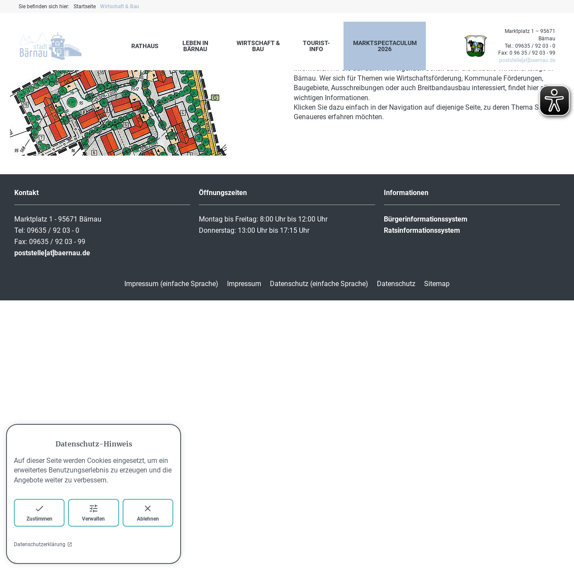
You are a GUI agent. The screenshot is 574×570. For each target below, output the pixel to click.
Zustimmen (39, 512)
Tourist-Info (316, 45)
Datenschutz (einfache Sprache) (319, 553)
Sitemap (437, 553)
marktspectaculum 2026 (385, 45)
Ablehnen (148, 512)
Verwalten (93, 512)
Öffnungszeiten (223, 462)
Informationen (406, 462)
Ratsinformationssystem (422, 500)
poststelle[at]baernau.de (527, 60)
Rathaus (145, 45)
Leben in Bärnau (195, 45)
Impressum (244, 553)
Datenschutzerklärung (43, 544)
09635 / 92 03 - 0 (535, 46)
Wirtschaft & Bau (258, 45)
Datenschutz (396, 553)
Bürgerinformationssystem (425, 489)
